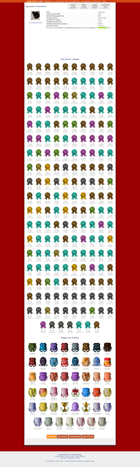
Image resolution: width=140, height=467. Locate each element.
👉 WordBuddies (74, 1)
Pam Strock (41, 6)
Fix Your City (59, 461)
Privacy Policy (59, 456)
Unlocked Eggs (75, 436)
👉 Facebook (96, 1)
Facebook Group (64, 454)
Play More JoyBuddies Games (70, 458)
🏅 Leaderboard (58, 1)
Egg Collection (62, 436)
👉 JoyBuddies (86, 1)
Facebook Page (76, 454)
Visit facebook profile (35, 22)
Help (66, 1)
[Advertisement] (70, 43)
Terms (67, 456)
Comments (51, 436)
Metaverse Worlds (83, 461)
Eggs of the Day (87, 436)
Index (92, 461)
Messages (48, 1)
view (96, 27)
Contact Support (80, 456)
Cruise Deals (50, 461)
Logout (104, 1)
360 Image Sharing (71, 461)
